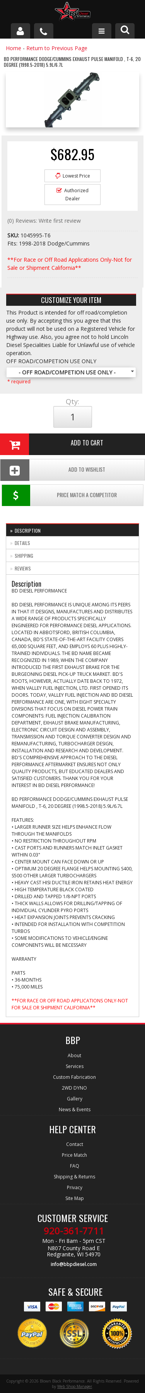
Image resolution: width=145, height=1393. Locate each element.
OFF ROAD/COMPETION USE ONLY (51, 361)
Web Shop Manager (74, 1386)
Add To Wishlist (52, 470)
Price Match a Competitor (59, 495)
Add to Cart (51, 444)
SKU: (13, 235)
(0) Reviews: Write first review (44, 220)
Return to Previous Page (56, 48)
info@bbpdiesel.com (74, 1264)
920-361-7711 (74, 1231)
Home (13, 48)
